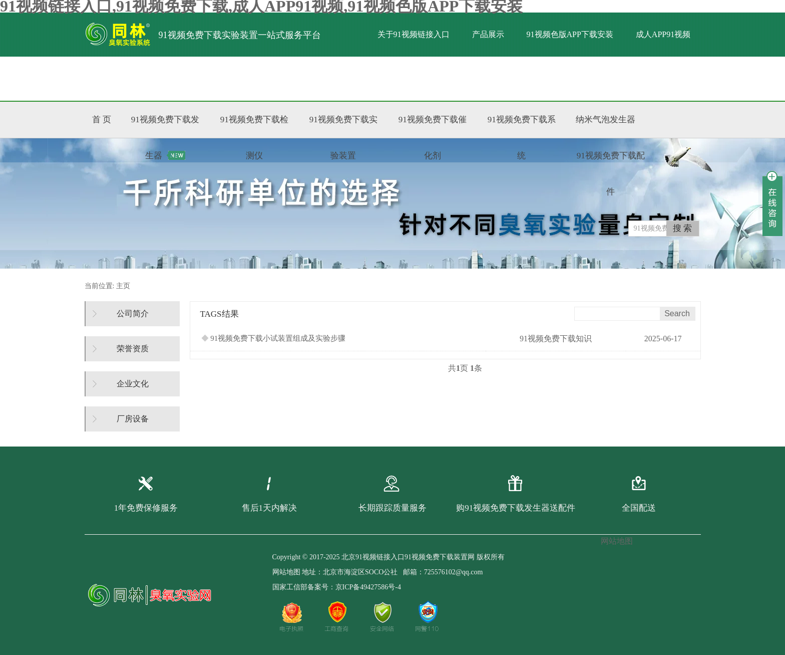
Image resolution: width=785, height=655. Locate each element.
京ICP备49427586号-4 (368, 587)
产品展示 (488, 34)
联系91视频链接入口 (288, 78)
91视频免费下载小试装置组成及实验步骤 (273, 338)
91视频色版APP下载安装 (570, 34)
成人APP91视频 (663, 34)
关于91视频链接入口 (413, 34)
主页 (123, 286)
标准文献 (213, 78)
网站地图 (286, 572)
